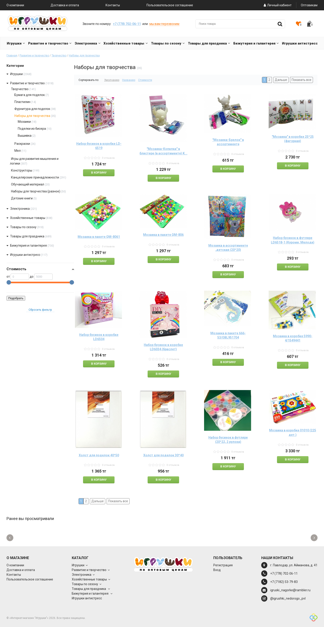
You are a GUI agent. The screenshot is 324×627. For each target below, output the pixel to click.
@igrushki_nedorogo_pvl (288, 598)
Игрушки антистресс (25, 255)
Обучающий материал (27, 184)
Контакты (113, 5)
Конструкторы (21, 170)
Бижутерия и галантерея (28, 245)
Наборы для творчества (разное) (35, 191)
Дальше (281, 80)
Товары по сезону (23, 227)
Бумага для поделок (29, 95)
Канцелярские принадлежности (35, 177)
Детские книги (22, 198)
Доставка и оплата (65, 5)
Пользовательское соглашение (169, 5)
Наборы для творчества (84, 55)
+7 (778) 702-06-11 (127, 24)
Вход (217, 570)
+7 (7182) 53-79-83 (284, 582)
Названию (128, 80)
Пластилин (22, 102)
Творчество (59, 55)
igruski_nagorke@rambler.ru (290, 590)
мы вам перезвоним (164, 24)
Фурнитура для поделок (32, 109)
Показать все (301, 80)
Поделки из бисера (32, 128)
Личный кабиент (277, 5)
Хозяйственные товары (27, 218)
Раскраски (22, 143)
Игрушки (16, 74)
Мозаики (24, 121)
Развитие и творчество (34, 55)
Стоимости (145, 80)
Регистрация (223, 565)
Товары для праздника (27, 236)
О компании (15, 5)
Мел (17, 150)
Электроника (20, 208)
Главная (12, 55)
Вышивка (25, 135)
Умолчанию (111, 80)
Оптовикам (309, 5)
